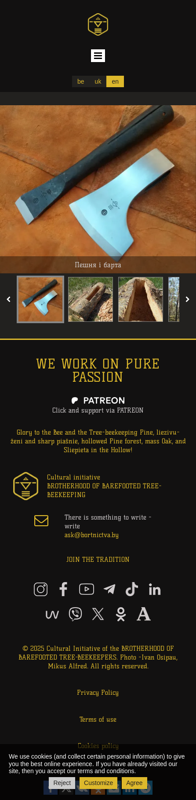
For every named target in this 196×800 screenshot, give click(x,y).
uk (98, 81)
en (115, 81)
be (80, 81)
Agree (134, 782)
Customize (98, 782)
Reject (62, 782)
